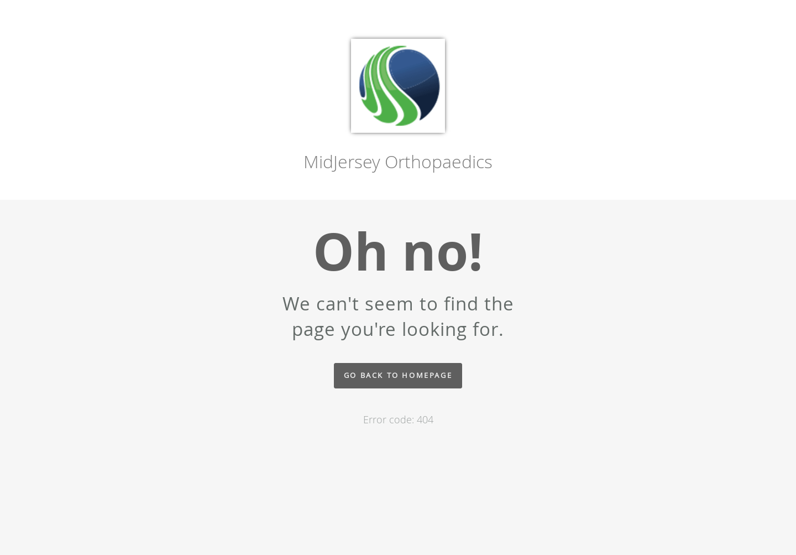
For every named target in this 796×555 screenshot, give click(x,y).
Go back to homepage (398, 375)
